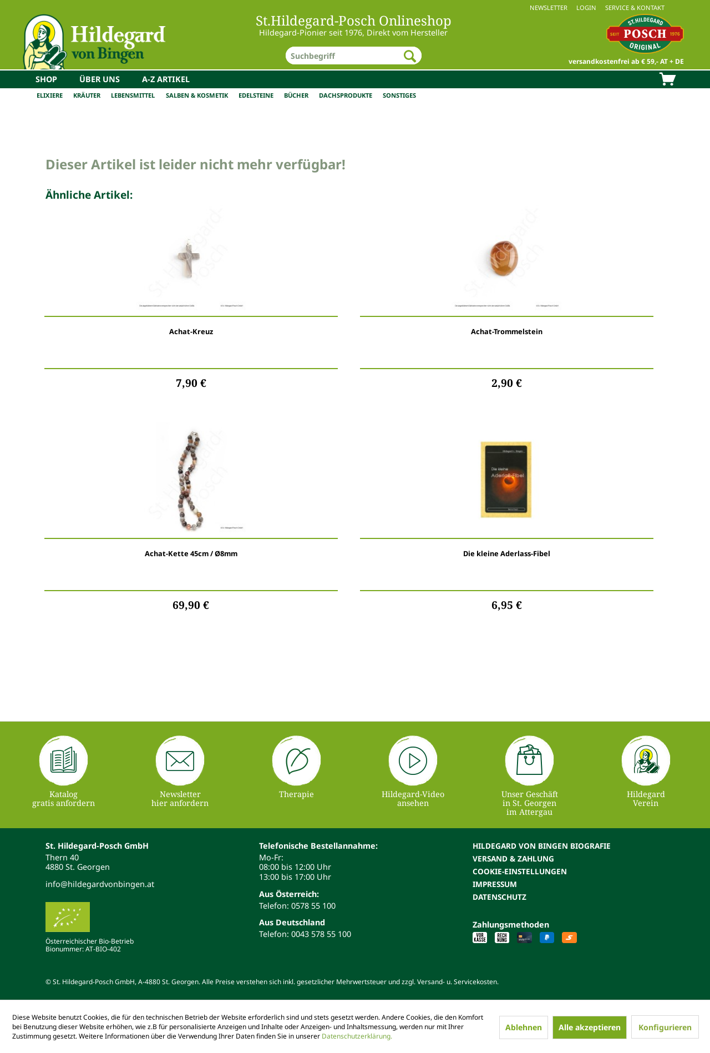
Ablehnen (523, 1027)
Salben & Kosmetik (197, 95)
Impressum (495, 884)
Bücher (296, 95)
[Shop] (46, 79)
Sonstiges (399, 95)
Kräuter (86, 95)
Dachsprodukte (345, 95)
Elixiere (50, 95)
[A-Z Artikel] (166, 79)
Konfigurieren (665, 1027)
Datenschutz (499, 896)
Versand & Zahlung (513, 858)
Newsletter (548, 7)
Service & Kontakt (635, 7)
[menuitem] (355, 7)
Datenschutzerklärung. (357, 1036)
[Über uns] (99, 79)
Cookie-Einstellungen (520, 871)
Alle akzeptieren (590, 1027)
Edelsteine (256, 95)
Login (586, 7)
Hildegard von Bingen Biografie (542, 845)
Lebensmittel (133, 95)
